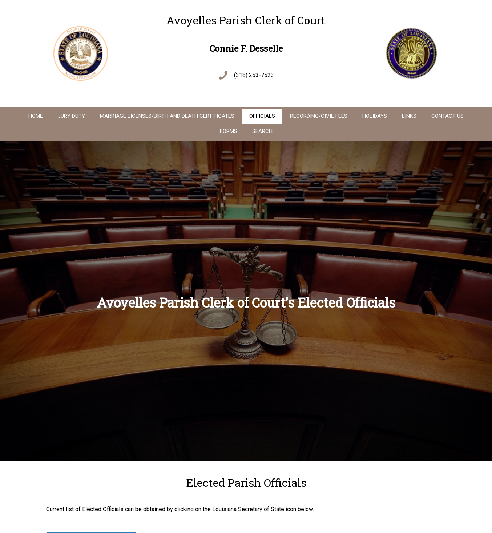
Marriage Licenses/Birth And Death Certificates (167, 116)
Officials (262, 116)
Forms (228, 131)
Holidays (374, 116)
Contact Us (447, 116)
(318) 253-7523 (254, 75)
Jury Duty (71, 116)
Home (35, 116)
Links (409, 116)
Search (262, 131)
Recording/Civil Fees (318, 116)
